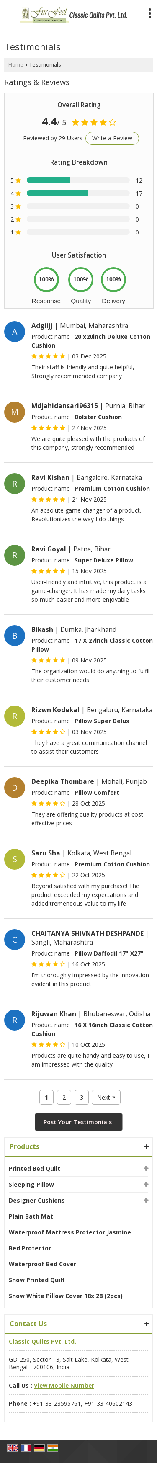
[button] (64, 1385)
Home (15, 64)
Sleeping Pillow (31, 1184)
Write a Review (112, 138)
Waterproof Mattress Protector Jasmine (70, 1232)
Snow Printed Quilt (37, 1280)
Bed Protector (30, 1248)
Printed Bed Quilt (34, 1168)
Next (106, 1097)
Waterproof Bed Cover (42, 1264)
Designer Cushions (37, 1200)
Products (24, 1146)
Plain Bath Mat (31, 1216)
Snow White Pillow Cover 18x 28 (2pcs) (66, 1296)
